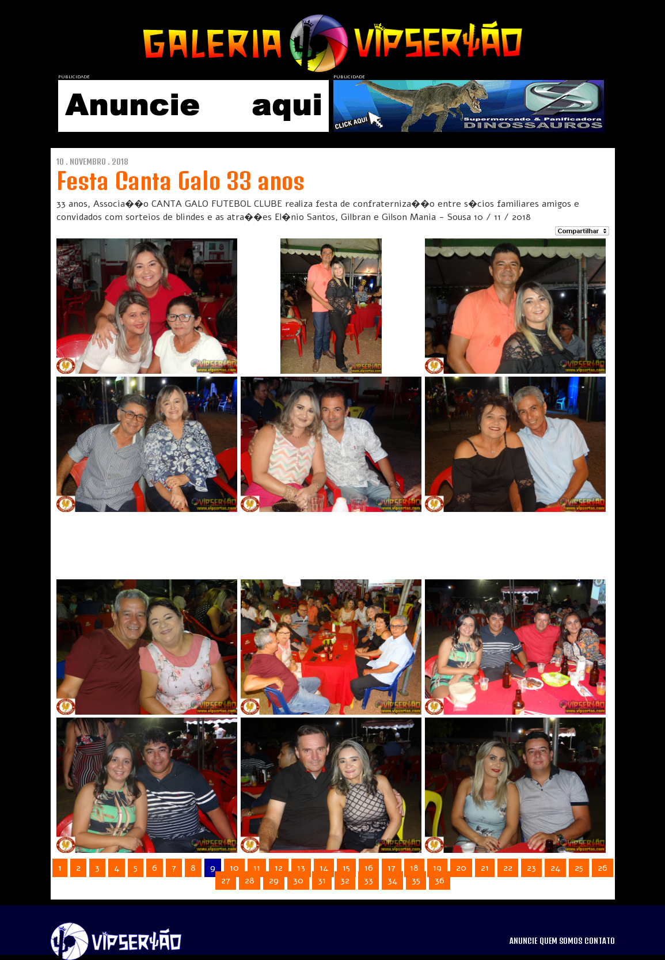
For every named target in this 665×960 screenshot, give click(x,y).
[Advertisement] (317, 541)
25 (579, 868)
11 (256, 868)
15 (346, 868)
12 (279, 868)
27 (225, 880)
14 (324, 868)
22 (507, 868)
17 (391, 868)
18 (414, 868)
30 (298, 880)
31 (322, 880)
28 (249, 880)
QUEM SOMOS (560, 941)
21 (485, 868)
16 (368, 868)
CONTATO (599, 941)
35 (416, 880)
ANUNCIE (523, 941)
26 (602, 868)
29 (274, 880)
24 (555, 868)
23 (531, 868)
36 (439, 880)
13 (301, 868)
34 (392, 880)
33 (368, 880)
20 (461, 868)
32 (344, 880)
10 (234, 868)
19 (437, 868)
